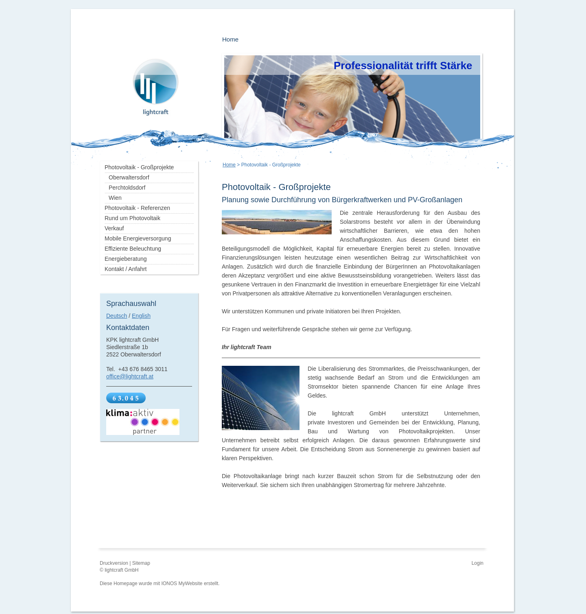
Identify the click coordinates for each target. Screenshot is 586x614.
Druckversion (114, 563)
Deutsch (116, 315)
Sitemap (141, 563)
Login (477, 563)
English (141, 315)
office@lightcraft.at (129, 376)
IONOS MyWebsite (181, 583)
